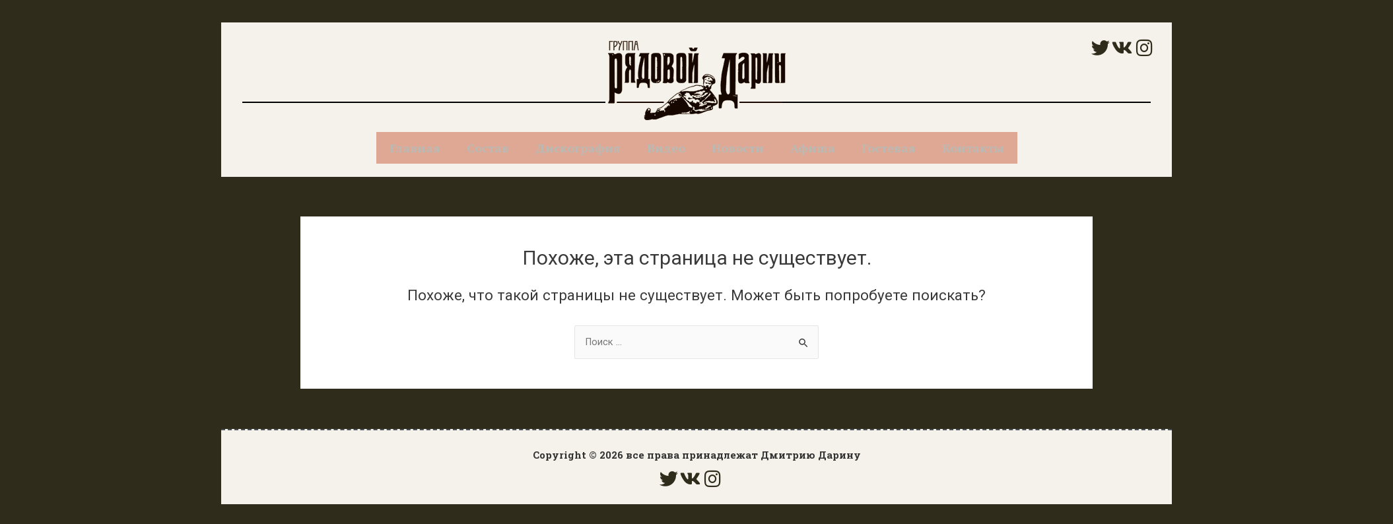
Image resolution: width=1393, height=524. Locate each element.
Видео (666, 148)
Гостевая (889, 148)
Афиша (812, 148)
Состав (488, 148)
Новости (738, 148)
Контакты (973, 148)
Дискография (578, 148)
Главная (415, 148)
